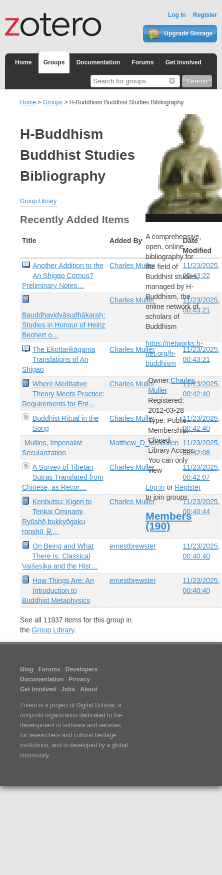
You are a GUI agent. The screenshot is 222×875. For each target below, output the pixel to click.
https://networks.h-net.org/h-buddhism (174, 353)
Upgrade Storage (180, 34)
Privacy (79, 679)
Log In (177, 14)
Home (23, 62)
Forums (143, 62)
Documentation (98, 62)
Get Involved (184, 62)
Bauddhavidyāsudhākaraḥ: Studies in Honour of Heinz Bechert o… (64, 325)
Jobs (68, 689)
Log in (155, 487)
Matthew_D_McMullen (144, 443)
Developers (82, 669)
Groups (54, 62)
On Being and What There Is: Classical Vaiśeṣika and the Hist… (60, 556)
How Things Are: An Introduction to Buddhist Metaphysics (58, 590)
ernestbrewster (133, 546)
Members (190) (169, 521)
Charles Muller (132, 266)
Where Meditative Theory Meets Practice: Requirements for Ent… (63, 394)
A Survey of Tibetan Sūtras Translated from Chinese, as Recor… (63, 477)
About (89, 689)
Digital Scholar (95, 705)
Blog (27, 669)
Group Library (38, 201)
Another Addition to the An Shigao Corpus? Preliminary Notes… (63, 276)
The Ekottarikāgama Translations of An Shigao (58, 359)
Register (205, 14)
